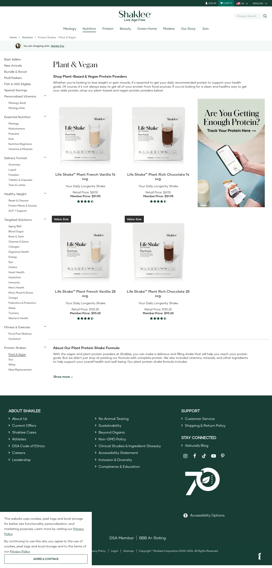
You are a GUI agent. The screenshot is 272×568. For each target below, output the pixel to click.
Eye (10, 262)
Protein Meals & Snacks (22, 205)
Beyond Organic (114, 434)
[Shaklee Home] (136, 16)
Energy (12, 256)
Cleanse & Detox (18, 241)
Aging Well (14, 226)
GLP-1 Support (17, 210)
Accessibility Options (207, 518)
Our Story (188, 28)
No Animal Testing (115, 419)
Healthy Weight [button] (15, 194)
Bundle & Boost (15, 71)
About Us (20, 419)
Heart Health (16, 272)
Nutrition (89, 28)
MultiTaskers (13, 78)
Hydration (14, 277)
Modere (169, 28)
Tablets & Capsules (20, 179)
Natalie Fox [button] (57, 45)
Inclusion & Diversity (117, 465)
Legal (114, 553)
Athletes (19, 442)
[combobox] (249, 16)
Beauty (125, 28)
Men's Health (16, 287)
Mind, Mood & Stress (20, 292)
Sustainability (111, 426)
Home (13, 37)
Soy (10, 359)
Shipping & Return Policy (207, 426)
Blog (198, 447)
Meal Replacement (20, 369)
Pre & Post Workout (20, 333)
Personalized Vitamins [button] (20, 96)
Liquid (12, 169)
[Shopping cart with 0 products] (226, 3)
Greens (12, 267)
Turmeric (13, 313)
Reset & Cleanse (18, 200)
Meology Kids (16, 108)
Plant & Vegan (17, 354)
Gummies (14, 164)
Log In (210, 3)
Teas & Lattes (17, 185)
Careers (19, 457)
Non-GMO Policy (114, 442)
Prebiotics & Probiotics (22, 302)
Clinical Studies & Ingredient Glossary (133, 450)
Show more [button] (63, 377)
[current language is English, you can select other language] (260, 3)
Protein (107, 28)
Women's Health (18, 318)
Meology (69, 28)
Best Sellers (12, 59)
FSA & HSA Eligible (17, 84)
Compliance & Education (122, 473)
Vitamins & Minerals (20, 149)
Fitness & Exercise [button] (17, 327)
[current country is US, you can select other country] (242, 3)
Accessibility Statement (120, 457)
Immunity (14, 282)
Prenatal (13, 133)
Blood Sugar (16, 231)
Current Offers (25, 426)
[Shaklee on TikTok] (204, 456)
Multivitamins (16, 128)
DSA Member (121, 540)
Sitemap (128, 553)
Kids (11, 138)
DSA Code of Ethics (30, 450)
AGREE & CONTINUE (45, 559)
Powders (13, 174)
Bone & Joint (16, 236)
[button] (260, 557)
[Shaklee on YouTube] (213, 459)
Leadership (22, 465)
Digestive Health (18, 251)
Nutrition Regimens (20, 144)
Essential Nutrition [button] (17, 117)
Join (205, 28)
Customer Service (201, 419)
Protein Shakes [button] (15, 348)
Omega (13, 297)
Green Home (147, 28)
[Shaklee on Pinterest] (223, 459)
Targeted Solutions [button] (18, 219)
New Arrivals (13, 65)
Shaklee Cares (25, 434)
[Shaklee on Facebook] (195, 459)
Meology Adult (17, 102)
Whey (12, 364)
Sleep (12, 308)
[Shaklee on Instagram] (185, 459)
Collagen (14, 246)
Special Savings (15, 90)
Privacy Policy (97, 553)
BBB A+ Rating (152, 540)
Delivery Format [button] (15, 158)
